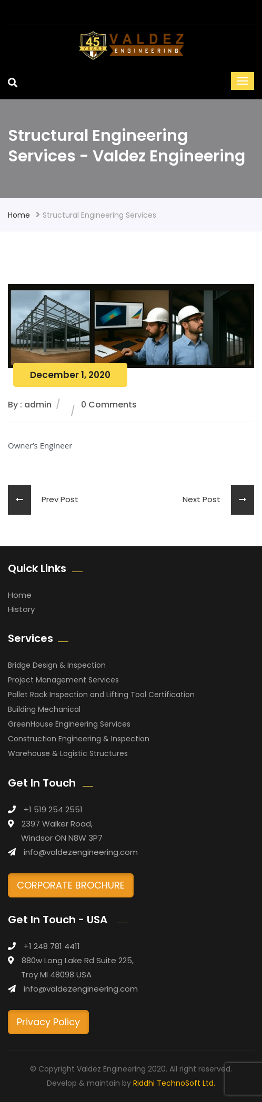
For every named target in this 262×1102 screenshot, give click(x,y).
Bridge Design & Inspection (57, 665)
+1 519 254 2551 (53, 809)
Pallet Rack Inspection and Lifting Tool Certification (101, 694)
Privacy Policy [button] (48, 1021)
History (21, 609)
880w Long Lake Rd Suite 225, (78, 960)
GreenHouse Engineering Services (69, 724)
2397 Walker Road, (57, 823)
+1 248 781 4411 (52, 946)
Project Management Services (63, 680)
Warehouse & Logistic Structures (68, 753)
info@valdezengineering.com (81, 852)
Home (19, 215)
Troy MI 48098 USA (56, 974)
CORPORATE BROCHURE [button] (71, 885)
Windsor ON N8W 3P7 (62, 837)
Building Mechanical (44, 709)
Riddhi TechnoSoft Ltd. (174, 1083)
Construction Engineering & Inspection (78, 738)
